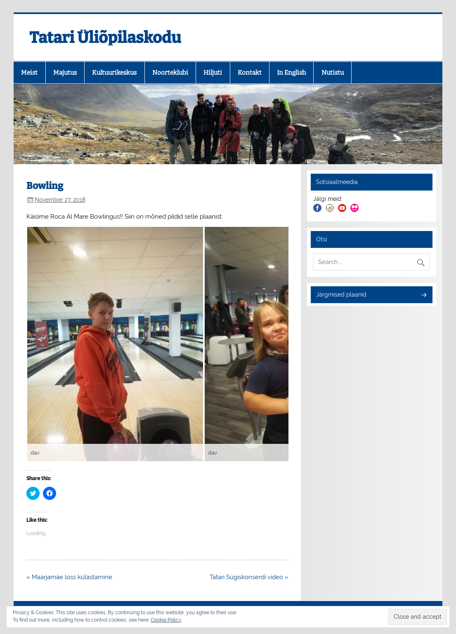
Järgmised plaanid (341, 294)
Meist (29, 72)
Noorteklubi (170, 72)
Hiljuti (212, 72)
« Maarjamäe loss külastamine (69, 577)
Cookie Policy (166, 620)
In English (291, 72)
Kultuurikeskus (114, 72)
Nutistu (332, 72)
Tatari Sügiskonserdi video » (249, 577)
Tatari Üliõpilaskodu (105, 37)
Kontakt (250, 72)
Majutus (65, 72)
